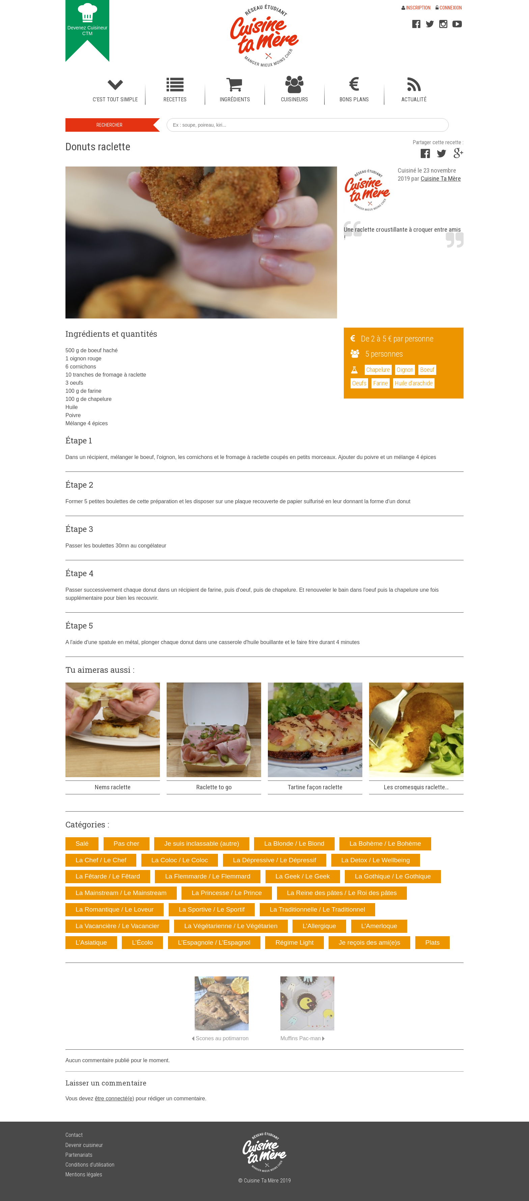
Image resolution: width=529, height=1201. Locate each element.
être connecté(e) (114, 1098)
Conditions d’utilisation (89, 1164)
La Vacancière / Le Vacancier (117, 925)
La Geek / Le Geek (303, 876)
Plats (432, 942)
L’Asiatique (91, 942)
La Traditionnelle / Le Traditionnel (317, 909)
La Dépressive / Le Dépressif (274, 860)
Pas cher (126, 843)
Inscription (415, 7)
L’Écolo (142, 942)
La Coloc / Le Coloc (179, 860)
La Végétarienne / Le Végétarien (230, 925)
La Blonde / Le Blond (294, 843)
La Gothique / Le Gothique (393, 876)
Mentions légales (83, 1174)
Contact (74, 1135)
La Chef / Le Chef (101, 860)
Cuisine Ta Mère (441, 178)
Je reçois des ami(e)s (369, 942)
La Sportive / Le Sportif (212, 909)
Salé (82, 843)
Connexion (449, 7)
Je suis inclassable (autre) (201, 843)
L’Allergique (319, 925)
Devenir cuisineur (84, 1145)
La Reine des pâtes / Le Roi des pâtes (342, 892)
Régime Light (294, 942)
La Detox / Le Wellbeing (375, 860)
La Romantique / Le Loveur (115, 909)
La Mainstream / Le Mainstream (121, 892)
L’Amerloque (379, 925)
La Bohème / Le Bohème (385, 843)
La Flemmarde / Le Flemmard (207, 876)
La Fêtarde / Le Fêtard (108, 876)
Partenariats (78, 1155)
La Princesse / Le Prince (227, 892)
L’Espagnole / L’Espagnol (214, 942)
